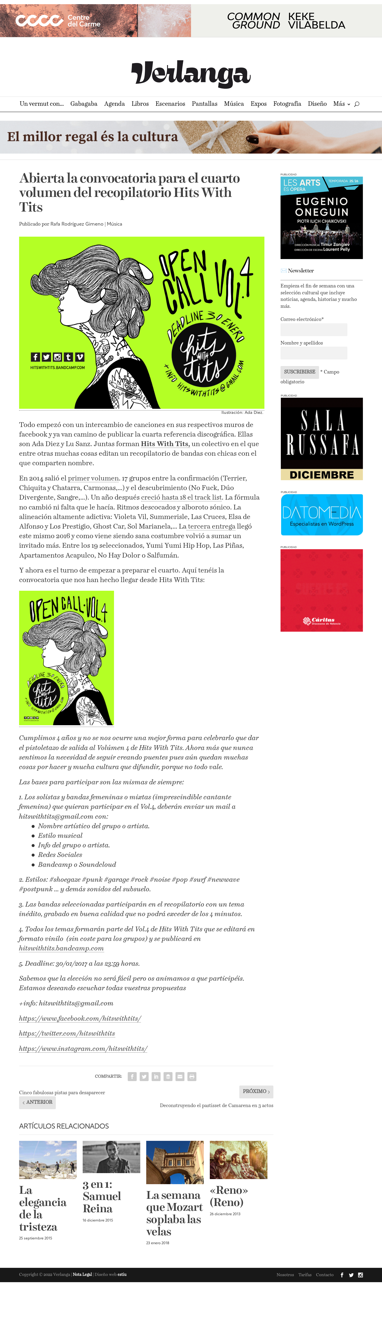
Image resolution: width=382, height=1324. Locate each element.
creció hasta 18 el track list (181, 497)
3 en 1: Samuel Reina (102, 1197)
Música (234, 104)
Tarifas (305, 1275)
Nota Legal (83, 1275)
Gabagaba (84, 104)
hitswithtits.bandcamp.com (61, 948)
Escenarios (170, 104)
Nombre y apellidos (302, 343)
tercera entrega (211, 526)
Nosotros (285, 1275)
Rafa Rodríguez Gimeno (77, 224)
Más (339, 104)
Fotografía (287, 104)
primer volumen (93, 478)
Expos (259, 104)
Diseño (317, 104)
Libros (140, 104)
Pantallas (205, 104)
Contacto (325, 1275)
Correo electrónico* (302, 319)
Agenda (114, 104)
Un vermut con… (42, 104)
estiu (122, 1275)
